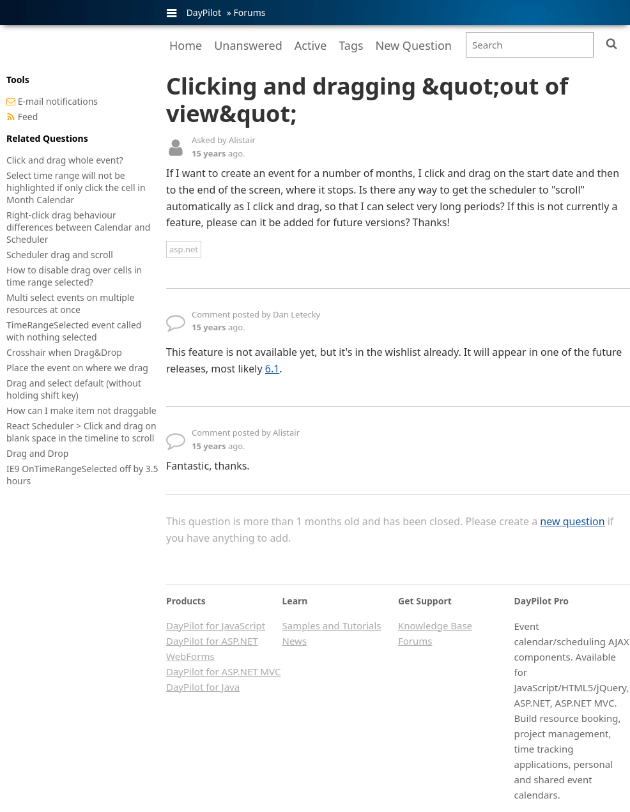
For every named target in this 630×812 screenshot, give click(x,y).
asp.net (183, 249)
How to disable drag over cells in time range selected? (74, 276)
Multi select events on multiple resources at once (70, 303)
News (294, 640)
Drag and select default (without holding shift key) (73, 389)
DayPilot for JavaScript (215, 625)
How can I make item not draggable (81, 410)
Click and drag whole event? (64, 160)
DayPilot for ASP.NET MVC (223, 671)
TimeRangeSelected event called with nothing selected (73, 331)
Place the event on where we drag (77, 368)
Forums (249, 12)
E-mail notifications (58, 101)
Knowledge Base (435, 625)
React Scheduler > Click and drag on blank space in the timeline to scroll (81, 432)
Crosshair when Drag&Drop (64, 352)
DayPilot (204, 12)
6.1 (272, 369)
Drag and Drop (37, 453)
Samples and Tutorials (331, 625)
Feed (28, 117)
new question (572, 521)
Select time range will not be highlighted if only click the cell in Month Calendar (76, 187)
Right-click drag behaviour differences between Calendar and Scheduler (78, 227)
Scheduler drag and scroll (59, 255)
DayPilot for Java (203, 686)
